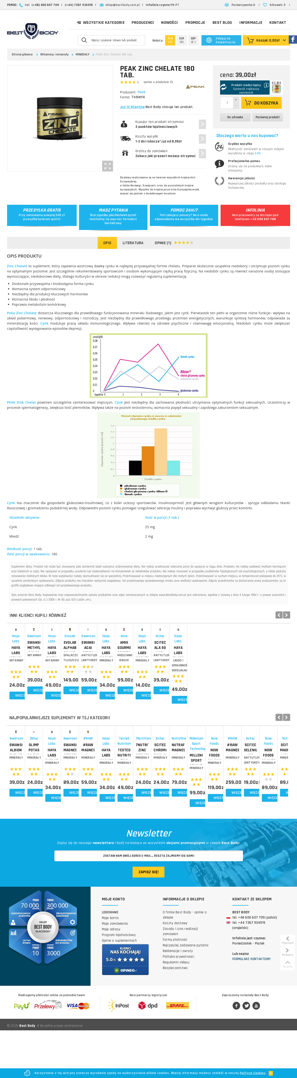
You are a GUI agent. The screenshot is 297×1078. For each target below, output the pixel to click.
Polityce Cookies (253, 1073)
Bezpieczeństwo (175, 1016)
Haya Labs (35, 675)
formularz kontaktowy (121, 221)
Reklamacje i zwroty (178, 999)
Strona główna (22, 54)
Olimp (92, 801)
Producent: (128, 92)
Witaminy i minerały (54, 54)
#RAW (261, 801)
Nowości (169, 22)
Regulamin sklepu (176, 1010)
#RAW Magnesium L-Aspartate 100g (262, 811)
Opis (107, 243)
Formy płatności (175, 987)
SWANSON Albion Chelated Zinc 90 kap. (35, 811)
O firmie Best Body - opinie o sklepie (185, 963)
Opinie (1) (174, 243)
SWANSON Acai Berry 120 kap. (262, 684)
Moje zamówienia (115, 971)
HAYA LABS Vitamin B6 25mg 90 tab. (35, 684)
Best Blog (222, 22)
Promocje (195, 22)
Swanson (92, 675)
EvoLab (205, 675)
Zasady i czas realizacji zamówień (180, 979)
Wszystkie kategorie (101, 22)
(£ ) (193, 40)
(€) (181, 40)
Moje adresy (111, 977)
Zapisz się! (148, 920)
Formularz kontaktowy (251, 1007)
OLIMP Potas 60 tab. (92, 808)
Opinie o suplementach (119, 988)
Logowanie (110, 960)
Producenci (143, 22)
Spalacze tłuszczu (205, 694)
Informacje (250, 22)
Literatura (133, 243)
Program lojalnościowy (119, 983)
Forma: (125, 97)
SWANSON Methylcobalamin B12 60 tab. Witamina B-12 (92, 684)
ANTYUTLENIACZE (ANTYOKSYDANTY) (262, 694)
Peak (142, 92)
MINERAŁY (82, 54)
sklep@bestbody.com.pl (122, 5)
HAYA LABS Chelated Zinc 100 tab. (148, 811)
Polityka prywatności (178, 1004)
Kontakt (277, 22)
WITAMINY (35, 694)
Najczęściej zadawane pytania (185, 993)
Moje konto (110, 966)
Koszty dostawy (175, 971)
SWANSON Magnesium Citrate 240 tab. (205, 811)
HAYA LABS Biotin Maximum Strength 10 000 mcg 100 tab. (148, 686)
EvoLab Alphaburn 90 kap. (205, 681)
